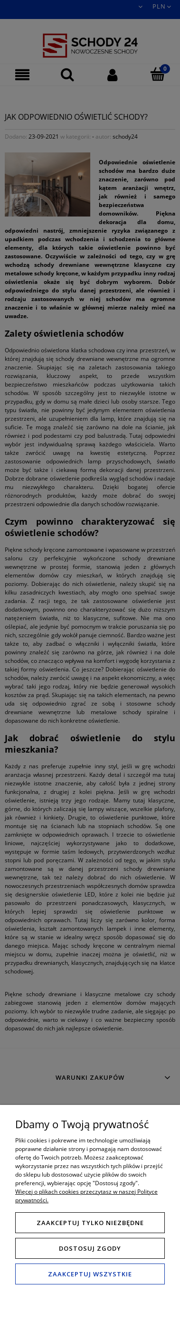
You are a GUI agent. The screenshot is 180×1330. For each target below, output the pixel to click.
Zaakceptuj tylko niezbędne (90, 1222)
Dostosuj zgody (90, 1248)
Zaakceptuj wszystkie (90, 1274)
